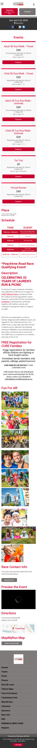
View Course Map (12, 643)
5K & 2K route (7, 684)
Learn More (21, 741)
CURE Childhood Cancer (10, 294)
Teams (4, 672)
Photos (4, 680)
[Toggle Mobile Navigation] (2, 4)
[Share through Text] (23, 27)
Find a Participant (9, 693)
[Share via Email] (20, 27)
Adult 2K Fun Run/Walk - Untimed (18, 102)
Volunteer (6, 706)
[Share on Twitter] (16, 27)
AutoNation (5, 302)
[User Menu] (34, 4)
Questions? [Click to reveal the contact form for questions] (9, 580)
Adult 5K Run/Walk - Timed (18, 46)
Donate (27, 11)
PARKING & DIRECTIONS (12, 723)
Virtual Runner (18, 187)
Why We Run (7, 702)
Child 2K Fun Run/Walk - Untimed (18, 132)
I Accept (18, 745)
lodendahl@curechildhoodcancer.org (18, 379)
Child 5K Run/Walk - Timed (18, 73)
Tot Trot (18, 160)
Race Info (5, 715)
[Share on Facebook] (12, 27)
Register (9, 11)
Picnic (4, 676)
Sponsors (5, 710)
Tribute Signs (7, 689)
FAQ (3, 719)
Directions (19, 23)
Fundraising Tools (9, 697)
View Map (18, 628)
